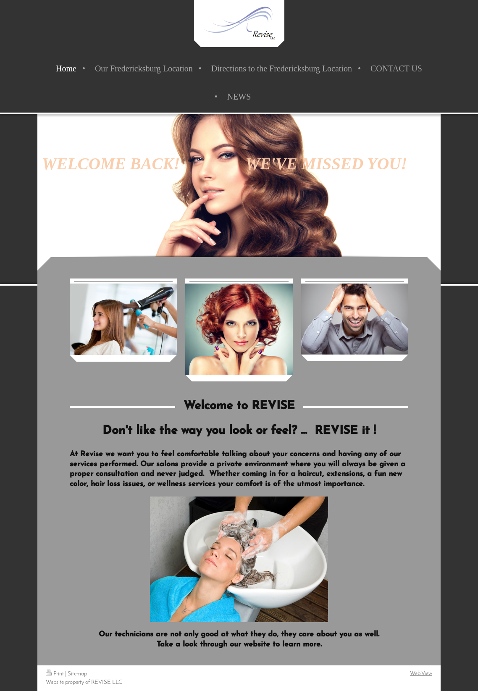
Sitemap (77, 674)
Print (55, 674)
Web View (421, 673)
